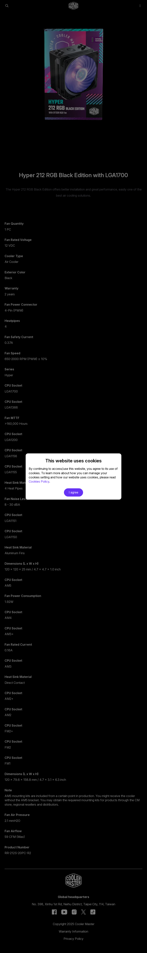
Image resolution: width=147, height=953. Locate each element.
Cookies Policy (39, 481)
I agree (73, 492)
